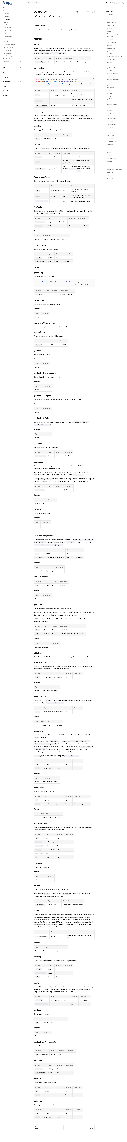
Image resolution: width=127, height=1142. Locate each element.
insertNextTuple (112, 118)
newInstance (111, 150)
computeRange (111, 22)
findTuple (110, 36)
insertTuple (110, 130)
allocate (109, 19)
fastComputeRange (112, 34)
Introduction (109, 14)
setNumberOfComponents (114, 169)
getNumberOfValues (113, 79)
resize (109, 152)
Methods (108, 17)
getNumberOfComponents (115, 68)
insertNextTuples (112, 124)
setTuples (110, 178)
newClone (110, 144)
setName (109, 164)
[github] (123, 2)
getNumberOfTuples (113, 73)
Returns (111, 39)
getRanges (110, 87)
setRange (110, 172)
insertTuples (110, 135)
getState (109, 93)
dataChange (110, 25)
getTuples (110, 110)
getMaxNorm (111, 59)
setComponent (111, 158)
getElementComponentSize (115, 56)
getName (110, 62)
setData (109, 161)
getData (109, 45)
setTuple (109, 175)
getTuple (110, 99)
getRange (110, 85)
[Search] (33, 2)
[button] (12, 8)
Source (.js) (40, 16)
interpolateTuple (112, 141)
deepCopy (110, 28)
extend (109, 31)
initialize (109, 116)
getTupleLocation (112, 104)
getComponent (111, 42)
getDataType (111, 48)
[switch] (118, 3)
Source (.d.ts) (55, 16)
